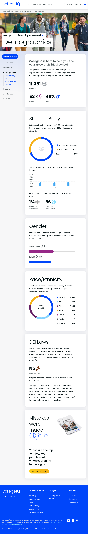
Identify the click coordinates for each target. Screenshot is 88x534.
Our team (73, 499)
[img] (11, 5)
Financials (7, 68)
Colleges (10, 11)
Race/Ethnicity (10, 81)
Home (4, 11)
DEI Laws (8, 84)
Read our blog (35, 499)
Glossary (32, 495)
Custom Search (74, 4)
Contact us (73, 503)
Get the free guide (39, 471)
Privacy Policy (41, 529)
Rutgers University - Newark (23, 11)
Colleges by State (36, 513)
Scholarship (34, 509)
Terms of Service (54, 529)
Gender (8, 79)
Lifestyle (6, 89)
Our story (72, 495)
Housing (6, 99)
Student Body (10, 76)
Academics (8, 94)
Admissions (8, 63)
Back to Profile (10, 56)
